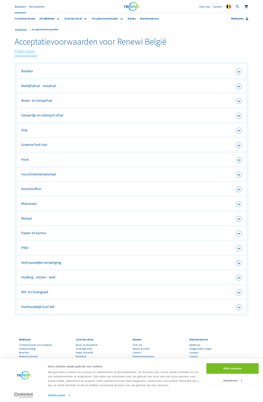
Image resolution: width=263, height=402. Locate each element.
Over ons (204, 6)
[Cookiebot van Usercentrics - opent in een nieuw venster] (24, 395)
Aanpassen (232, 379)
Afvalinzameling (27, 348)
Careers (217, 6)
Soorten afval (73, 18)
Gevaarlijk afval (84, 348)
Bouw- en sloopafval (86, 345)
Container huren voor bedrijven (35, 345)
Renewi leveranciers (143, 356)
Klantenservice (149, 18)
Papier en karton (84, 352)
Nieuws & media (141, 348)
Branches (24, 352)
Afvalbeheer (47, 18)
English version (25, 51)
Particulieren (37, 6)
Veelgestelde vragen (200, 348)
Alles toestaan (232, 368)
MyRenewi (237, 18)
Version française (26, 55)
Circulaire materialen (105, 18)
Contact (193, 356)
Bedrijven (20, 6)
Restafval (81, 356)
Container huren (25, 18)
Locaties (194, 352)
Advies (132, 18)
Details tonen (56, 394)
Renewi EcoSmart (28, 356)
